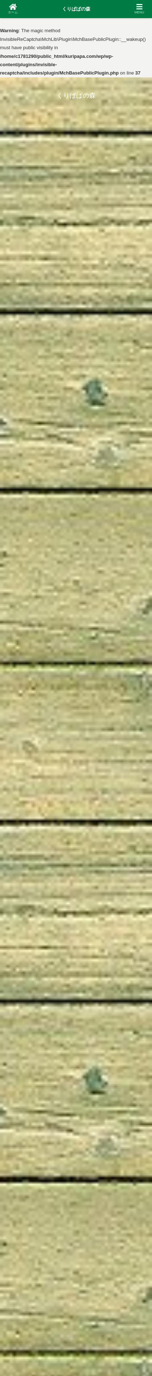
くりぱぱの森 (76, 9)
